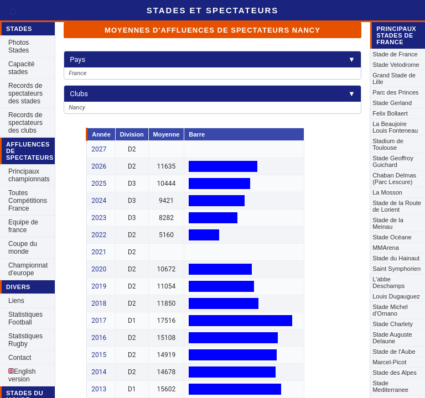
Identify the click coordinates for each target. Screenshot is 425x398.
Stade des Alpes (394, 372)
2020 (98, 269)
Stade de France (394, 54)
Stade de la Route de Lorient (396, 206)
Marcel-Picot (389, 362)
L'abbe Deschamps (388, 282)
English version (21, 375)
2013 (98, 389)
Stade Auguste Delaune (392, 337)
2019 (98, 286)
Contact (19, 358)
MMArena (385, 247)
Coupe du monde (22, 247)
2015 (98, 355)
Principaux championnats (29, 175)
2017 (98, 320)
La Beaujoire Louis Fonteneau (395, 127)
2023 (98, 218)
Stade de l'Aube (393, 351)
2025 (98, 183)
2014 (98, 372)
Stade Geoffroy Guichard (392, 161)
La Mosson (387, 192)
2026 (98, 166)
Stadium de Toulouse (387, 144)
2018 (98, 303)
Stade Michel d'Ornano (390, 310)
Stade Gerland (392, 103)
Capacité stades (21, 68)
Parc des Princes (395, 92)
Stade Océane (391, 237)
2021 (98, 252)
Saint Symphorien (396, 268)
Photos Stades (18, 46)
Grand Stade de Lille (394, 78)
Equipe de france (23, 226)
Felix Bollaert (390, 113)
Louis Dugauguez (396, 296)
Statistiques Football (25, 318)
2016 (98, 338)
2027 (98, 149)
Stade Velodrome (395, 64)
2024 (98, 201)
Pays (212, 59)
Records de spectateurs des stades (25, 93)
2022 (98, 235)
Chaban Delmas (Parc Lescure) (394, 178)
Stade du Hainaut (395, 258)
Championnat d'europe (28, 269)
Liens (16, 301)
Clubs (212, 94)
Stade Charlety (392, 324)
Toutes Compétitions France (27, 200)
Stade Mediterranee (390, 386)
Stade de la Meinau (387, 223)
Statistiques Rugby (25, 340)
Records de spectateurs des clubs (25, 122)
